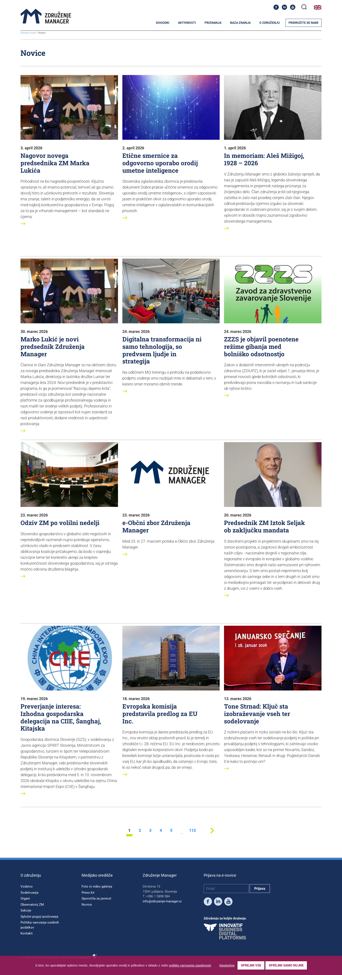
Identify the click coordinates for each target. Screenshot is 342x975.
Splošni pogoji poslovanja (39, 917)
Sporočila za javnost (96, 898)
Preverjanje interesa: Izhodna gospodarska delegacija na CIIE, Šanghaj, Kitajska (61, 717)
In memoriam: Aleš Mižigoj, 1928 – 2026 (264, 159)
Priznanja (213, 22)
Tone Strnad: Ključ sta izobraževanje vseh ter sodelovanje (257, 713)
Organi (25, 898)
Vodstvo (27, 886)
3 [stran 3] (150, 830)
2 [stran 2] (140, 830)
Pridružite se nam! (303, 22)
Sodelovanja (29, 893)
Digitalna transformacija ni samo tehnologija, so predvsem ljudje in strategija (162, 350)
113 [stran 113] (192, 830)
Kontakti (27, 933)
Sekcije (26, 910)
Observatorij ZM (32, 905)
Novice (87, 905)
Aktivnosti (187, 22)
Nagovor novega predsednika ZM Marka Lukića (55, 163)
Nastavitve (226, 965)
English (317, 7)
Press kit (88, 893)
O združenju (269, 22)
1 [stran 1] (129, 830)
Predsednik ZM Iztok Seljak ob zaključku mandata (264, 526)
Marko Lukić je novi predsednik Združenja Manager (53, 346)
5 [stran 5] (171, 830)
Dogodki (162, 22)
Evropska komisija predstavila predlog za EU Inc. (159, 713)
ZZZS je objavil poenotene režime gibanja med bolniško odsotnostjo (261, 346)
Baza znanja (240, 22)
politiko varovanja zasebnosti (190, 965)
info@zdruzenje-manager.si (162, 901)
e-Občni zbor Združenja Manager (156, 526)
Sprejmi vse (251, 965)
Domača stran (28, 32)
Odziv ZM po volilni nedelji (60, 523)
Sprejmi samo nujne (286, 965)
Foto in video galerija (97, 886)
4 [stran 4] (161, 830)
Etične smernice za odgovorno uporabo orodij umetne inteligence (160, 163)
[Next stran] (212, 835)
